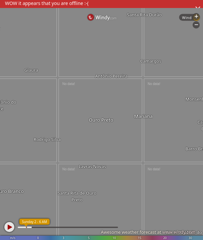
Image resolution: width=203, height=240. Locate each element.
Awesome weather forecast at (148, 232)
